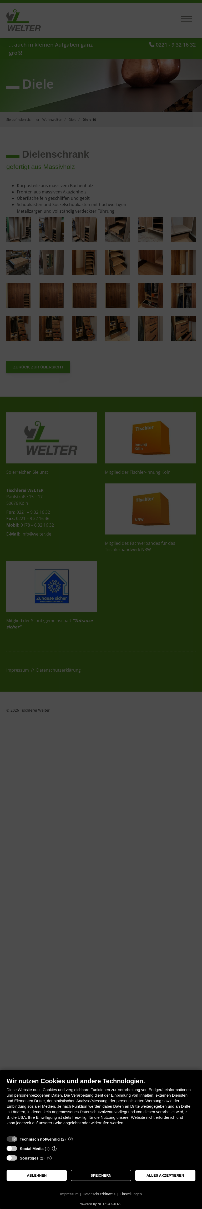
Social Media (32, 1148)
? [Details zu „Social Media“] (54, 1149)
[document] (101, 1105)
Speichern (101, 1175)
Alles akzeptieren (165, 1175)
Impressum (69, 1194)
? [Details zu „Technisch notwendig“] (70, 1139)
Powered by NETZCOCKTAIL (101, 1204)
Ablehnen (37, 1175)
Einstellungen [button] (131, 1194)
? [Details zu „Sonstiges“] (49, 1158)
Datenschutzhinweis (99, 1194)
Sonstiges (29, 1158)
